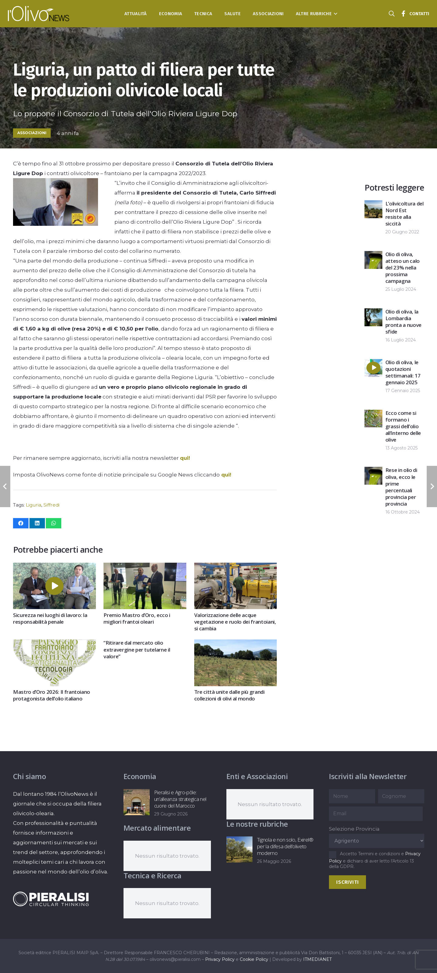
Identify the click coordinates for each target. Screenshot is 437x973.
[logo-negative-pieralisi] (51, 899)
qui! (185, 458)
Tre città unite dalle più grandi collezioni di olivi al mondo (229, 695)
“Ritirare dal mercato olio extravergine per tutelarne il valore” (136, 649)
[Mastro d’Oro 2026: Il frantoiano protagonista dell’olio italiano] (54, 645)
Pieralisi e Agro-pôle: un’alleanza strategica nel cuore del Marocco (180, 799)
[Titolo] (403, 14)
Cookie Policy (254, 959)
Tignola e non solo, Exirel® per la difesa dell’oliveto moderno (285, 846)
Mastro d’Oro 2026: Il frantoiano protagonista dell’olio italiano (51, 695)
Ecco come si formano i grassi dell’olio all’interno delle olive (403, 426)
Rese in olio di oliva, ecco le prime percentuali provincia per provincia (401, 487)
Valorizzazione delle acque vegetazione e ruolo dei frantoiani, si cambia (235, 622)
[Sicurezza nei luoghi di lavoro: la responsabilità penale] (54, 567)
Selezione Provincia (354, 829)
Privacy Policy (220, 959)
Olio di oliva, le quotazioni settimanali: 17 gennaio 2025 (403, 372)
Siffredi (51, 505)
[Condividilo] (21, 523)
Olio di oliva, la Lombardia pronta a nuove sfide (403, 321)
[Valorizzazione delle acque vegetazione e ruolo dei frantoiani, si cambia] (235, 567)
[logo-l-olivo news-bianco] (38, 13)
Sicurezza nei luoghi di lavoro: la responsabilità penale (50, 618)
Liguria (33, 505)
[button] (334, 13)
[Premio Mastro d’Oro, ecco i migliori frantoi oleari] (144, 567)
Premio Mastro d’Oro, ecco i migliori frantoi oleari (136, 618)
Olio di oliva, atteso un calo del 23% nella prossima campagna (402, 267)
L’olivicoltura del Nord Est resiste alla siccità (404, 213)
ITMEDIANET (317, 959)
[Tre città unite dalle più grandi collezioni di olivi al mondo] (235, 645)
